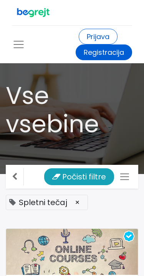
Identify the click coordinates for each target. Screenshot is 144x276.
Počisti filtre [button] (79, 176)
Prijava (98, 36)
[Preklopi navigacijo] (124, 176)
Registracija (104, 52)
